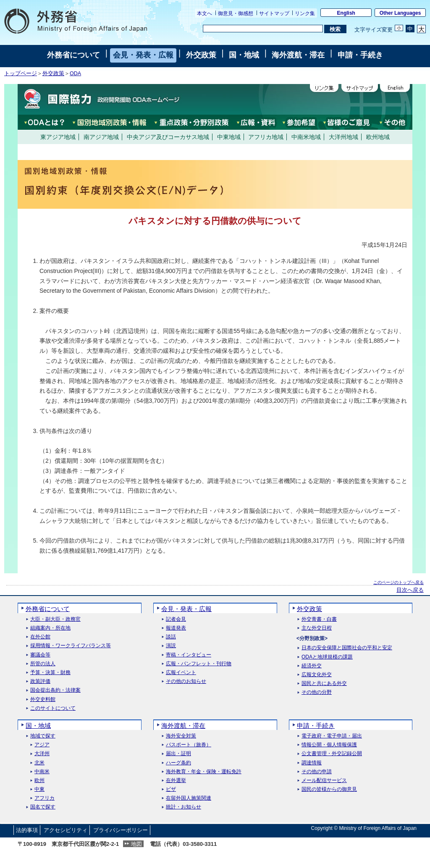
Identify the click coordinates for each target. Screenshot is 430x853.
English (346, 13)
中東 (39, 789)
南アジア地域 (101, 137)
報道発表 (176, 628)
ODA (75, 73)
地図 (136, 844)
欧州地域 (378, 137)
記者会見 (176, 619)
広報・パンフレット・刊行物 (198, 664)
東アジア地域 (58, 137)
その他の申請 (317, 771)
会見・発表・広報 (143, 55)
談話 (171, 637)
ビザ (171, 789)
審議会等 (40, 655)
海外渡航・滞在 (298, 55)
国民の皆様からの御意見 (329, 789)
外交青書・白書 (319, 619)
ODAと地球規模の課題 (327, 657)
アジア (42, 745)
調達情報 (312, 763)
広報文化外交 (317, 674)
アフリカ (44, 798)
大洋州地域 (343, 137)
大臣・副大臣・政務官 (55, 619)
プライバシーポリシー (120, 830)
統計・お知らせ (183, 807)
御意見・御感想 (235, 13)
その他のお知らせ (186, 681)
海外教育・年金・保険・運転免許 (203, 771)
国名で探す (42, 807)
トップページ (20, 73)
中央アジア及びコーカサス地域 (168, 137)
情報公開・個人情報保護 (329, 745)
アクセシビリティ (65, 830)
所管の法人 (42, 664)
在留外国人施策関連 (188, 798)
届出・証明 (178, 753)
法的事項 (27, 830)
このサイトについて (53, 708)
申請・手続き (360, 55)
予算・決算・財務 (50, 672)
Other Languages (400, 13)
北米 (39, 763)
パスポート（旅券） (188, 745)
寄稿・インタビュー (188, 655)
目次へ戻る (410, 590)
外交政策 (201, 55)
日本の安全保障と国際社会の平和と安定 (347, 648)
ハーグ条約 (178, 763)
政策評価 (40, 681)
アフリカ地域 (265, 137)
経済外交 (312, 666)
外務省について (73, 55)
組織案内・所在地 (50, 628)
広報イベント (181, 672)
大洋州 (42, 753)
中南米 (42, 771)
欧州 (39, 780)
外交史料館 (42, 699)
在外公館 (40, 637)
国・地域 (244, 55)
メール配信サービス (324, 780)
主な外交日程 (317, 628)
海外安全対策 (181, 736)
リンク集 (305, 13)
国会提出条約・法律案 (55, 690)
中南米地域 (306, 137)
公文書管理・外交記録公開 (332, 753)
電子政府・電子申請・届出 (332, 736)
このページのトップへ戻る (398, 582)
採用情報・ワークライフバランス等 (70, 645)
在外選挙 (176, 780)
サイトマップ (274, 13)
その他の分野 (317, 692)
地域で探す (42, 736)
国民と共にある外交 (324, 683)
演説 (171, 645)
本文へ (204, 13)
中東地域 (229, 137)
